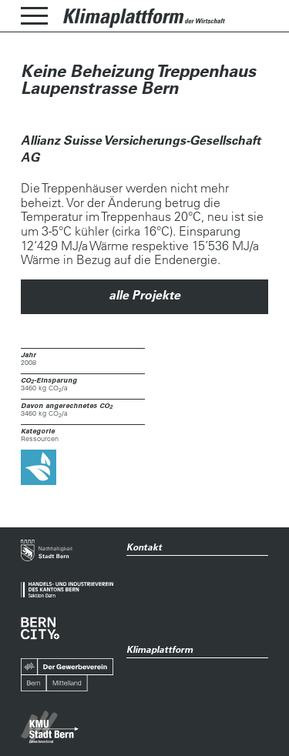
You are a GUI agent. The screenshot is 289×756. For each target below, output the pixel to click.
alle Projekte (144, 295)
